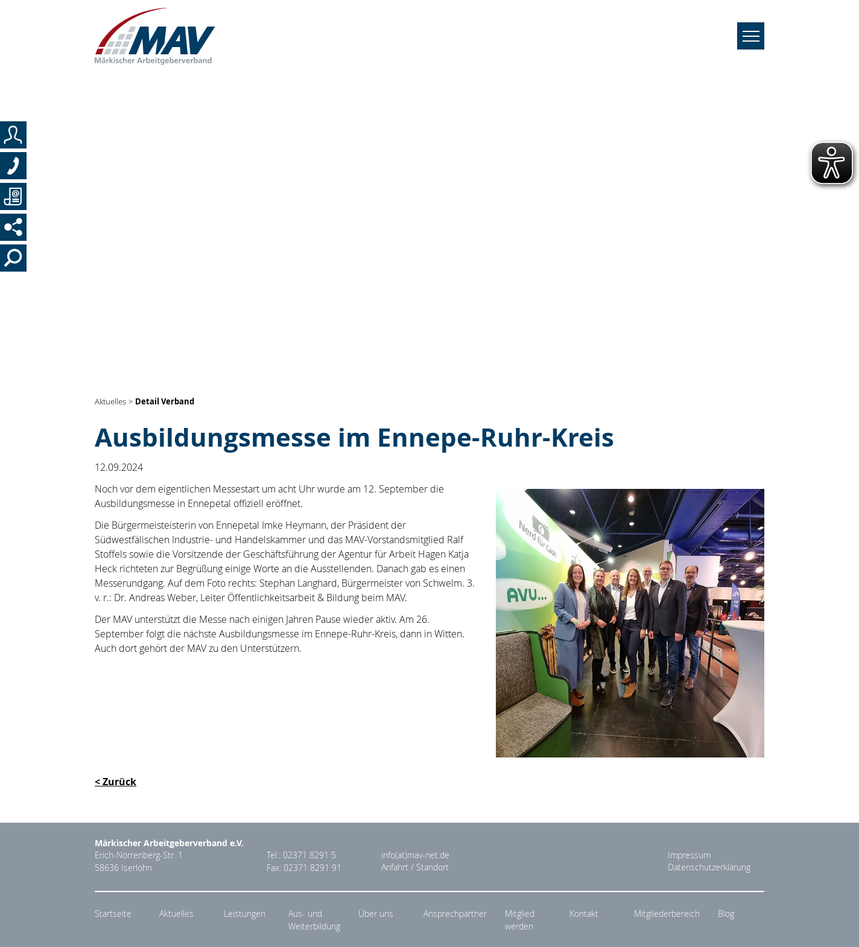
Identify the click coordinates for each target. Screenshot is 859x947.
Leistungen (244, 913)
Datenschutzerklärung (709, 868)
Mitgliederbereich (667, 913)
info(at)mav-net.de (415, 855)
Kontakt (583, 913)
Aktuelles (110, 402)
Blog (726, 913)
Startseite (113, 913)
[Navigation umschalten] (750, 39)
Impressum (689, 855)
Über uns (375, 913)
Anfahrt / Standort (415, 868)
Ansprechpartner (455, 913)
